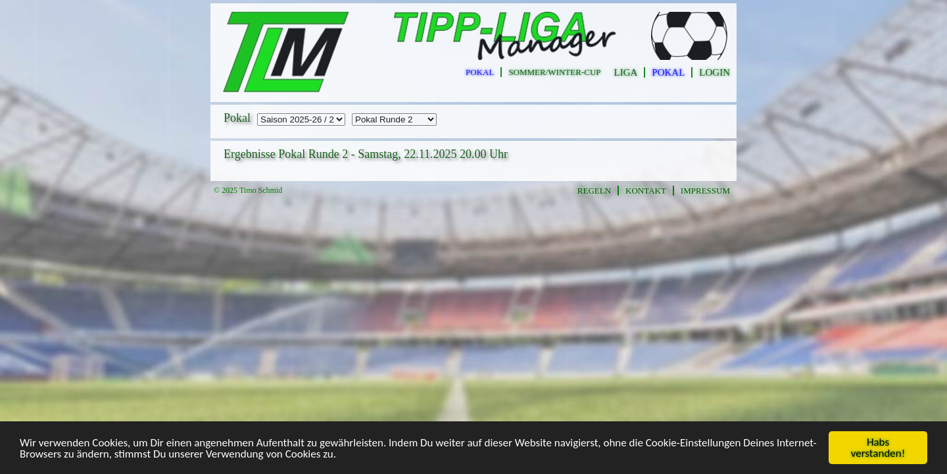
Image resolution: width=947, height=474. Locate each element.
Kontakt (645, 191)
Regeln (594, 191)
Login (714, 72)
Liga (626, 72)
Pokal (668, 72)
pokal (480, 72)
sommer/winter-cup (554, 72)
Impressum (705, 191)
